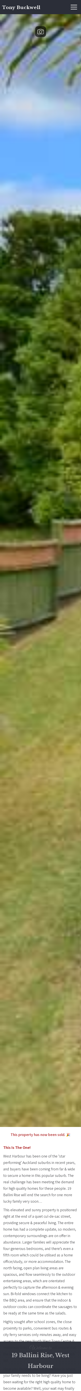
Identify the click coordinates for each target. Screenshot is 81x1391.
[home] (20, 7)
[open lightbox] (40, 570)
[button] (74, 7)
